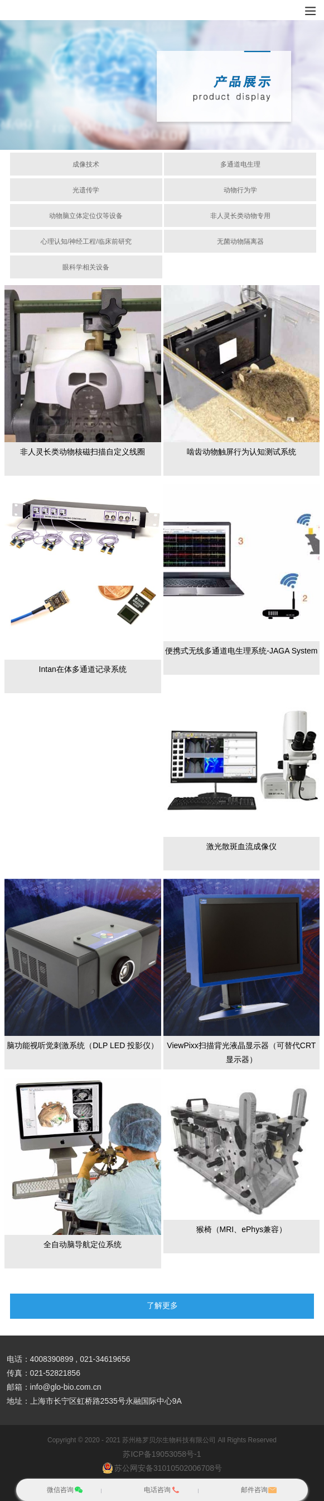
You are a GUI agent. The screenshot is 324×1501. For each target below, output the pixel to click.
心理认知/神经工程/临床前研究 (86, 241)
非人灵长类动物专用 (240, 216)
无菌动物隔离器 (240, 241)
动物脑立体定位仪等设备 (86, 216)
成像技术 (85, 164)
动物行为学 (240, 190)
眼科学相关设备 (85, 267)
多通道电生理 (240, 164)
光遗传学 (85, 190)
